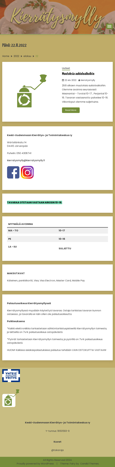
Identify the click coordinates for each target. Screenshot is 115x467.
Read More (70, 110)
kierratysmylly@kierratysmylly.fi (26, 160)
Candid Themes (89, 463)
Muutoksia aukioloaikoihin (78, 74)
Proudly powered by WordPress (35, 463)
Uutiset (66, 68)
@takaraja (57, 450)
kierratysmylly (88, 80)
